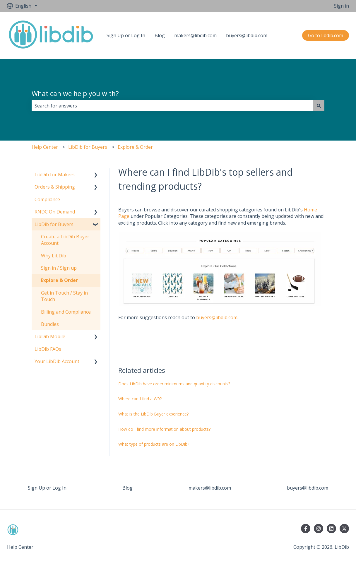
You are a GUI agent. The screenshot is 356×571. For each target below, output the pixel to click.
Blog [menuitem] (127, 488)
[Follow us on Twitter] (344, 528)
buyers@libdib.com (246, 35)
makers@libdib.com (195, 35)
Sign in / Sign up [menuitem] (59, 268)
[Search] (318, 105)
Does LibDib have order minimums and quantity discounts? (174, 384)
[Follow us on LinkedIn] (331, 528)
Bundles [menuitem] (50, 324)
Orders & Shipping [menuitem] (55, 187)
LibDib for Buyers (87, 147)
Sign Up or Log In (126, 35)
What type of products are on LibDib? (154, 444)
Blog (160, 35)
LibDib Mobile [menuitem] (50, 336)
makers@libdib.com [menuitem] (210, 488)
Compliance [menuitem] (47, 199)
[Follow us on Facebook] (305, 528)
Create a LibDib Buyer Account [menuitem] (65, 239)
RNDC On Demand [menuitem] (55, 211)
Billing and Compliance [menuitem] (66, 312)
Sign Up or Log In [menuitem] (47, 488)
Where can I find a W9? (140, 398)
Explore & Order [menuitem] (59, 280)
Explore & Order (135, 147)
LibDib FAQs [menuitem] (48, 349)
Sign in (341, 6)
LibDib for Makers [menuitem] (55, 174)
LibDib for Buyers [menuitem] (54, 224)
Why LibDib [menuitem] (53, 255)
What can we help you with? (75, 93)
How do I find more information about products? (164, 429)
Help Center (45, 147)
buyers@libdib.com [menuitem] (307, 488)
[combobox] (172, 105)
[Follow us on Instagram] (318, 528)
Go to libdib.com (325, 35)
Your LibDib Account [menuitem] (57, 361)
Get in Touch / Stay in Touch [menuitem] (64, 296)
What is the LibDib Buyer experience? (153, 414)
